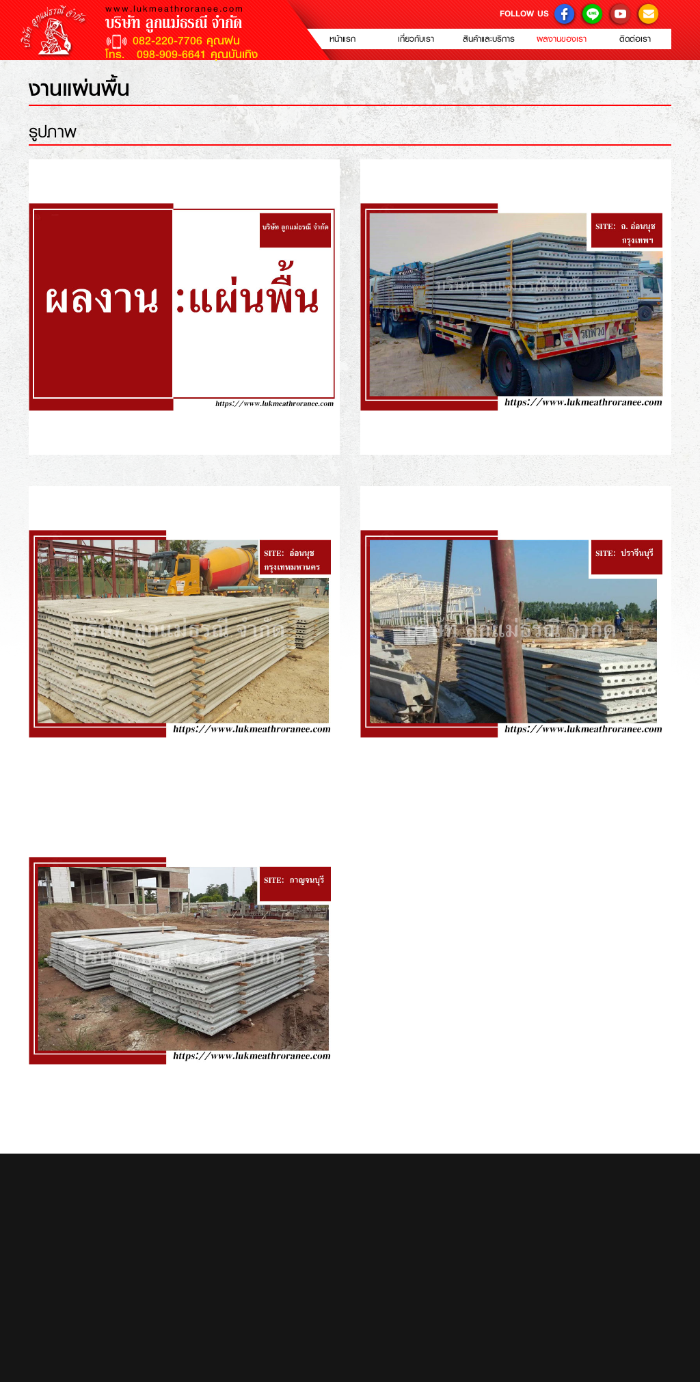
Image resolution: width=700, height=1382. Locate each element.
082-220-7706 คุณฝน (186, 41)
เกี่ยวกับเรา (416, 39)
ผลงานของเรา (562, 39)
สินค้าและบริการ (489, 39)
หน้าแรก (342, 39)
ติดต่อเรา (635, 39)
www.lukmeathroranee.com (174, 8)
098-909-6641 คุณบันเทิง (195, 54)
